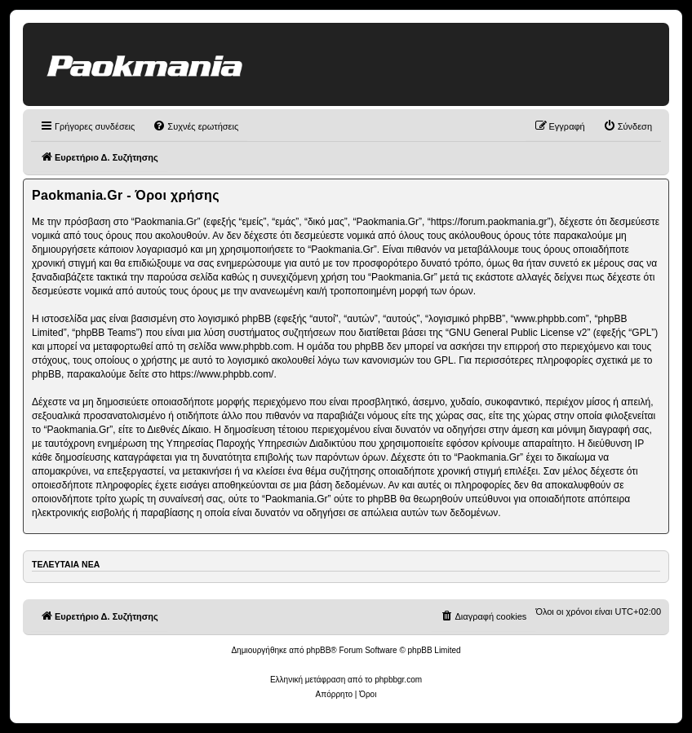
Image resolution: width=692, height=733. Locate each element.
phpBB (318, 650)
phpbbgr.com (398, 679)
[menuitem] (195, 126)
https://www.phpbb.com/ (221, 374)
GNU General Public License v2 (518, 332)
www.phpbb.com (255, 346)
